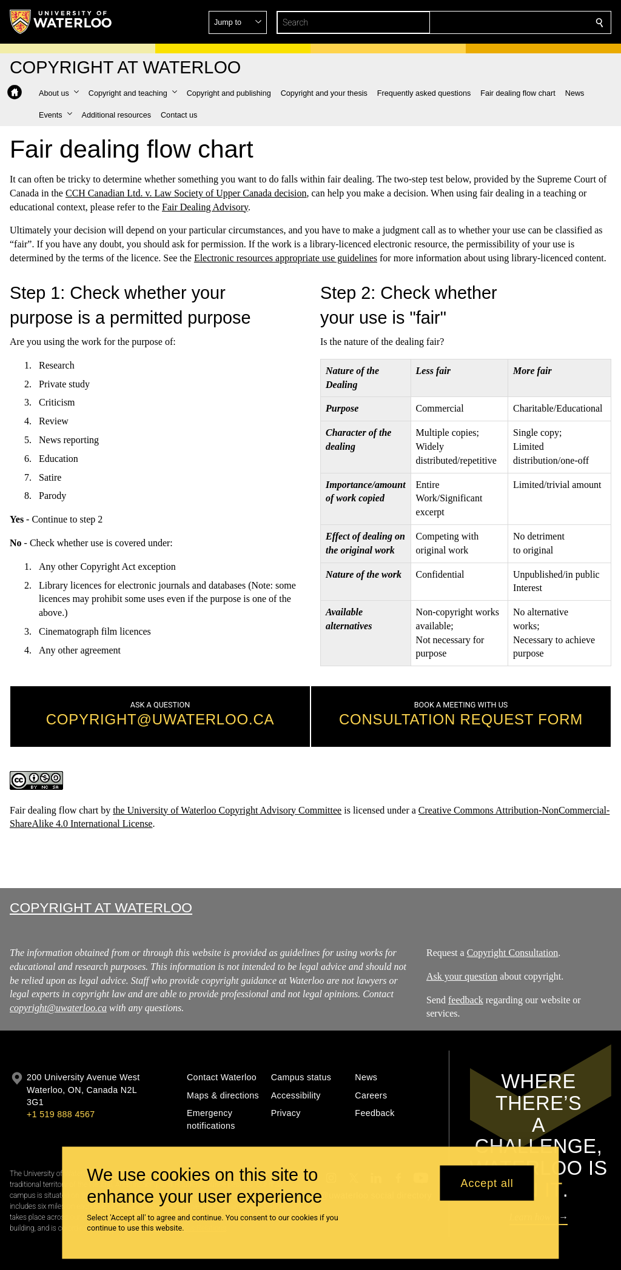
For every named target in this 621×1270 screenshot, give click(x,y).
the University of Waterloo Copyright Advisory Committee (227, 810)
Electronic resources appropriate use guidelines (285, 258)
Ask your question (461, 976)
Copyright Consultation (512, 952)
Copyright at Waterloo (101, 907)
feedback (465, 1000)
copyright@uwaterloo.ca (58, 1008)
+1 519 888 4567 (61, 1114)
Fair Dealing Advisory (205, 206)
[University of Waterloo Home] (61, 22)
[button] (511, 22)
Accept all (487, 1183)
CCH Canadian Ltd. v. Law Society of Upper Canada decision (186, 193)
